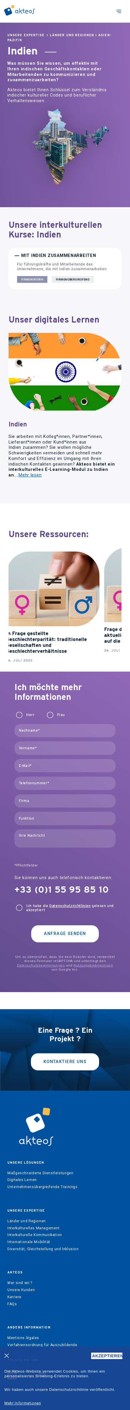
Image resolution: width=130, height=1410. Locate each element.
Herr (30, 715)
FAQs (12, 1304)
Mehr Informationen (22, 1403)
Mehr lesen (30, 475)
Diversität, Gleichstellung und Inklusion (43, 1249)
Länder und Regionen (72, 35)
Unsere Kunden (21, 1290)
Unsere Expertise (25, 35)
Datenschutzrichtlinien (70, 906)
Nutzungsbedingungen (93, 965)
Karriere (14, 1297)
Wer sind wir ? (19, 1283)
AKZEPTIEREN (107, 1355)
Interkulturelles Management (33, 1228)
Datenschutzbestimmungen (41, 965)
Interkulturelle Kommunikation (34, 1235)
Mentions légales (23, 1338)
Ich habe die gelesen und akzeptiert (70, 908)
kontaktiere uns (65, 1061)
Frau (61, 715)
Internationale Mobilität (28, 1242)
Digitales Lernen (22, 1180)
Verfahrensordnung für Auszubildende (42, 1345)
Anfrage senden (65, 933)
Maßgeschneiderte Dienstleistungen (40, 1173)
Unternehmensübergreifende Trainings (42, 1187)
